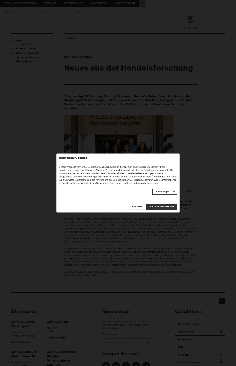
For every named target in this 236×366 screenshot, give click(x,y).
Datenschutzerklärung (121, 183)
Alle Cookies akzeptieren (161, 207)
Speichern (137, 207)
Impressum (152, 183)
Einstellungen (162, 192)
